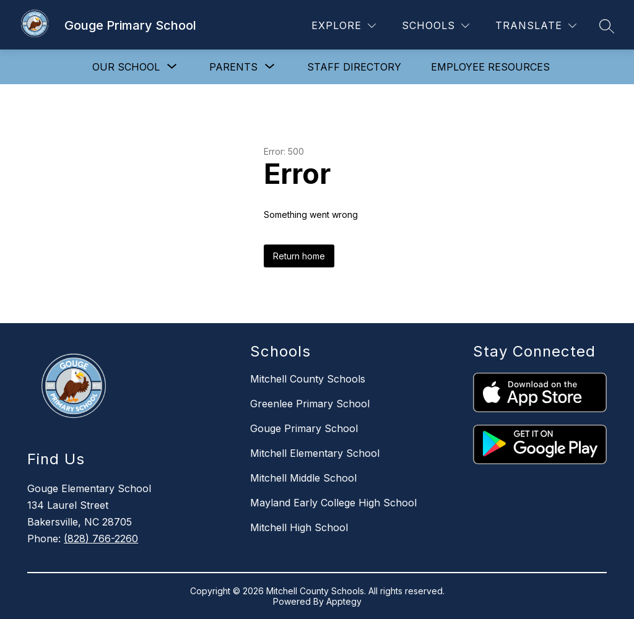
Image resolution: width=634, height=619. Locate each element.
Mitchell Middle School (303, 478)
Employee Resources (490, 67)
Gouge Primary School (304, 428)
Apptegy (344, 601)
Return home (299, 256)
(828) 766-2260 (101, 538)
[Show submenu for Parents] (233, 66)
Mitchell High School (299, 527)
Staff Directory (354, 67)
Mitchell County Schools (307, 379)
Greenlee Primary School (310, 403)
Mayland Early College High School (333, 502)
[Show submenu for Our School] (126, 66)
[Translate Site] (536, 25)
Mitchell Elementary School (315, 453)
